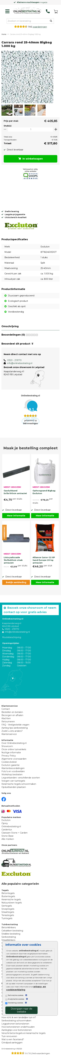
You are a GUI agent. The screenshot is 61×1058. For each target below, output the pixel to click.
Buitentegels (8, 896)
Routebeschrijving (11, 637)
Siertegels (6, 905)
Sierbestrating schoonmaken (16, 1020)
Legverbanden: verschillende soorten (20, 777)
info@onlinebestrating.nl (19, 363)
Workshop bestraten (12, 774)
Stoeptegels (7, 909)
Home (3, 34)
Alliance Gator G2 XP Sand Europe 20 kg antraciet (44, 559)
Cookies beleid (8, 762)
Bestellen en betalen (12, 712)
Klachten (6, 718)
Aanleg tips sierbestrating (14, 727)
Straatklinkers (8, 940)
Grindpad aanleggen (12, 1042)
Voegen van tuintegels (13, 780)
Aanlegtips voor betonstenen (16, 1030)
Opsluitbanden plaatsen (13, 787)
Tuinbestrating (9, 924)
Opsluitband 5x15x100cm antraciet (15, 492)
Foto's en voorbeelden (13, 771)
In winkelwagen (30, 158)
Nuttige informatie (11, 752)
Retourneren (8, 721)
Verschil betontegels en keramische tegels (23, 1033)
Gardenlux (6, 829)
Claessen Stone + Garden (14, 832)
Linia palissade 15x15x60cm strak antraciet (13, 559)
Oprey (4, 823)
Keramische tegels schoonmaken (18, 784)
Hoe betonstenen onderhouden (18, 1027)
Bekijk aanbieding (16, 582)
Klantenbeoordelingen (13, 768)
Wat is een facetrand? (12, 1039)
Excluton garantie (10, 765)
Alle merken (7, 839)
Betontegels (8, 893)
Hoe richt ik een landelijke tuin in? (18, 1017)
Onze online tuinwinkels (13, 749)
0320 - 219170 (14, 360)
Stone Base (7, 836)
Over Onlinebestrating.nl (14, 743)
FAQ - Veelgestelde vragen (15, 724)
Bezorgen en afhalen (12, 715)
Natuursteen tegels (11, 902)
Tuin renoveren (9, 1036)
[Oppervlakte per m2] (30, 129)
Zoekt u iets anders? (12, 731)
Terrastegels (7, 915)
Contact (5, 709)
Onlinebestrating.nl (11, 826)
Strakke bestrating (10, 933)
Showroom (7, 746)
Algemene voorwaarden (14, 758)
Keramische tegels (11, 899)
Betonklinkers (8, 927)
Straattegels (7, 912)
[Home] (27, 10)
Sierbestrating (8, 937)
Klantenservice (9, 734)
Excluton (6, 820)
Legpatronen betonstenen (15, 1023)
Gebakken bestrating (12, 930)
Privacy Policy (8, 755)
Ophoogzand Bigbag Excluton (44, 492)
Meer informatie (16, 515)
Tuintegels (6, 918)
